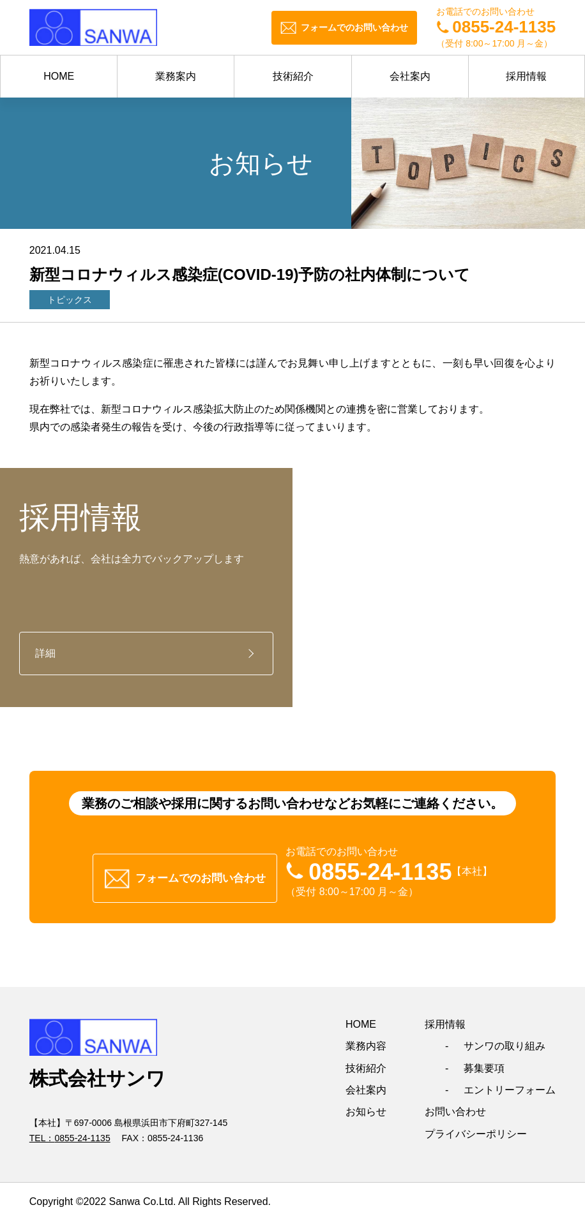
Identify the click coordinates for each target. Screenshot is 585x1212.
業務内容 (366, 1037)
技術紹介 (293, 76)
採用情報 (526, 76)
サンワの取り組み (504, 1037)
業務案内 (175, 76)
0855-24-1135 (82, 1129)
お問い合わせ (455, 1102)
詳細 (45, 653)
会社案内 (410, 76)
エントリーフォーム (510, 1081)
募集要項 (484, 1058)
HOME (58, 76)
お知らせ (366, 1102)
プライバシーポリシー (476, 1124)
